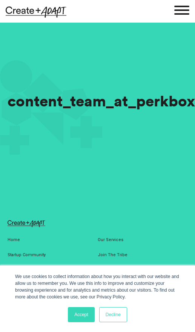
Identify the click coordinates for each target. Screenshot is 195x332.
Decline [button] (113, 314)
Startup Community (27, 254)
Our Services (110, 239)
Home (14, 239)
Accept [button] (81, 314)
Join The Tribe (112, 254)
